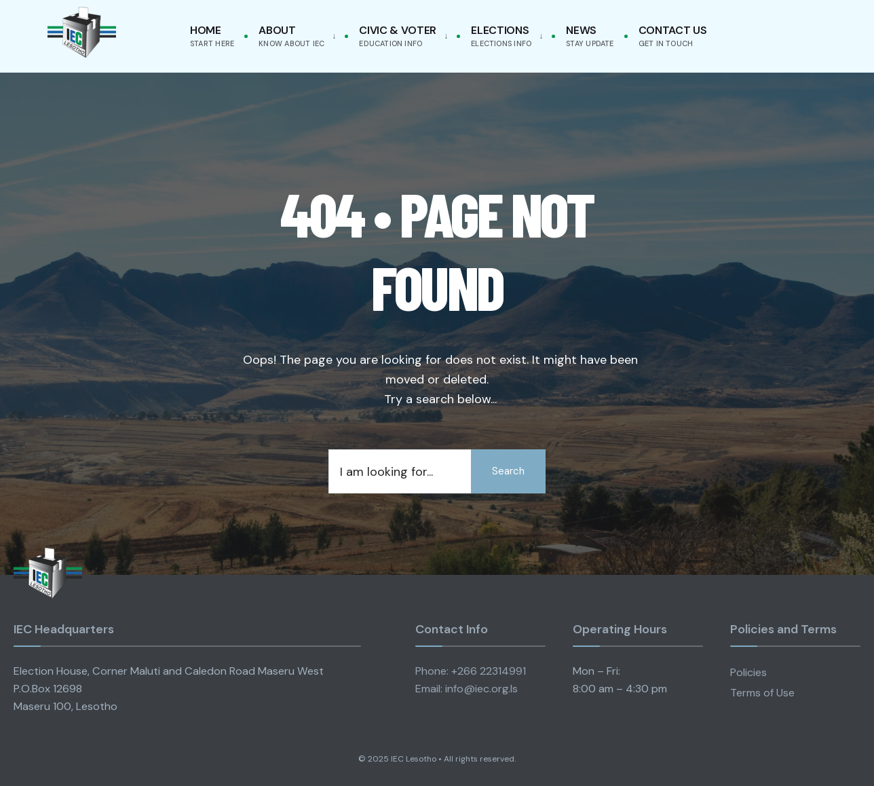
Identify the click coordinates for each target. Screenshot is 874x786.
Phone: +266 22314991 (470, 671)
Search (508, 471)
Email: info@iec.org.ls (466, 688)
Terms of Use (762, 693)
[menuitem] (294, 36)
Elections (501, 35)
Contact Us (673, 35)
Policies (748, 672)
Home (212, 35)
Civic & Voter (397, 35)
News (589, 35)
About (291, 35)
